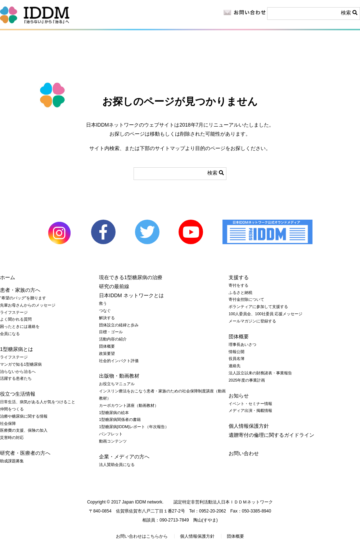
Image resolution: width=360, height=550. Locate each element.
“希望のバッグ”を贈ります (23, 298)
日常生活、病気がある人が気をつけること (37, 402)
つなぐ (105, 310)
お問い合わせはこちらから (142, 536)
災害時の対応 (12, 437)
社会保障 (8, 423)
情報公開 (236, 351)
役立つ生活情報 (87, 63)
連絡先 (234, 366)
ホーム (7, 277)
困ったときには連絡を (20, 326)
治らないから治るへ (18, 371)
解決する (107, 318)
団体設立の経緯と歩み (119, 325)
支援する (239, 277)
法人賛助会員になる (117, 464)
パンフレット (111, 434)
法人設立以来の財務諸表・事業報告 (260, 373)
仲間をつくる (12, 409)
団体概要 (107, 346)
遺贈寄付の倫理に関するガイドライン (271, 435)
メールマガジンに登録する (252, 321)
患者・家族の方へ (36, 43)
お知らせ (254, 43)
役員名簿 (236, 358)
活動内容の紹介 (113, 339)
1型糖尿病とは (26, 63)
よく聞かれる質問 (16, 319)
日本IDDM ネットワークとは (251, 63)
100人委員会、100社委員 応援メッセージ (265, 314)
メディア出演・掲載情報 (250, 410)
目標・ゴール (111, 332)
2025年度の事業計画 (247, 380)
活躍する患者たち (16, 378)
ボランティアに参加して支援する (258, 306)
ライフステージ (14, 312)
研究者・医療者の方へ (112, 43)
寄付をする (323, 53)
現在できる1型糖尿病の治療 (130, 277)
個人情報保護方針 (249, 426)
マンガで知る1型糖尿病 (21, 364)
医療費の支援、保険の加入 (24, 430)
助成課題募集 (12, 461)
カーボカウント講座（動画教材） (128, 405)
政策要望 (107, 353)
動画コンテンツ (113, 441)
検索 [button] (349, 13)
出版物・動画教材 (195, 63)
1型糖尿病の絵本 (114, 412)
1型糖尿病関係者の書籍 (120, 419)
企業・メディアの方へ (187, 43)
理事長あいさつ (242, 344)
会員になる (10, 333)
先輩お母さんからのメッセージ (27, 305)
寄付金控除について (246, 299)
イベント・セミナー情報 (250, 403)
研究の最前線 (145, 63)
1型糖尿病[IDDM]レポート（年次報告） (134, 426)
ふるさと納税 (240, 292)
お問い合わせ (244, 453)
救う (103, 303)
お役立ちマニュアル (117, 384)
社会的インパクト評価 (119, 360)
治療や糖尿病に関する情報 (24, 416)
